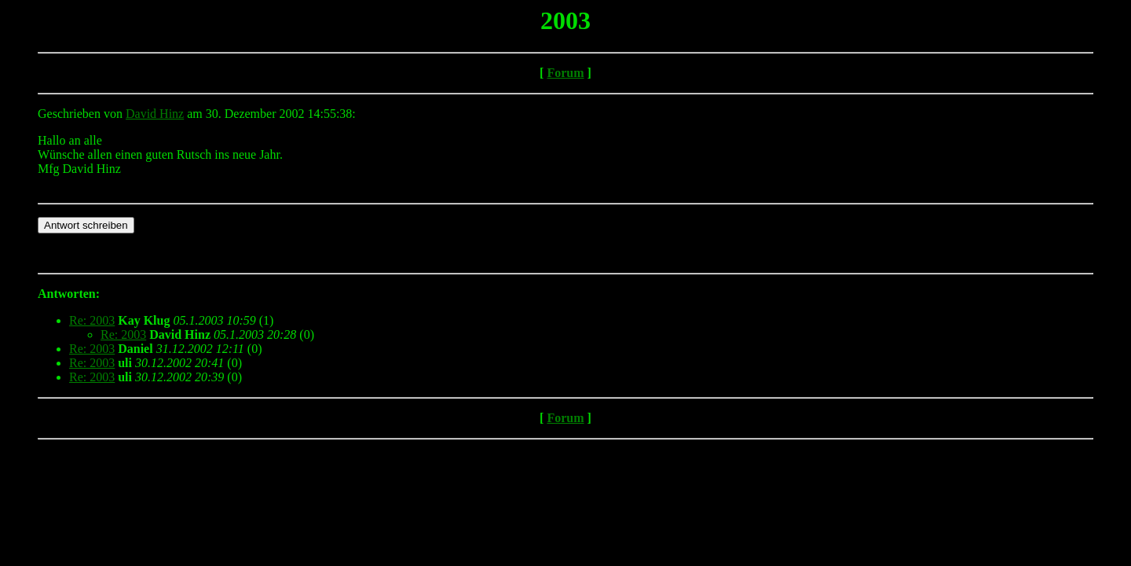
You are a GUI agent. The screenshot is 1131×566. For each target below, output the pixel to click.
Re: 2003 (92, 320)
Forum (565, 72)
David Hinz (155, 113)
